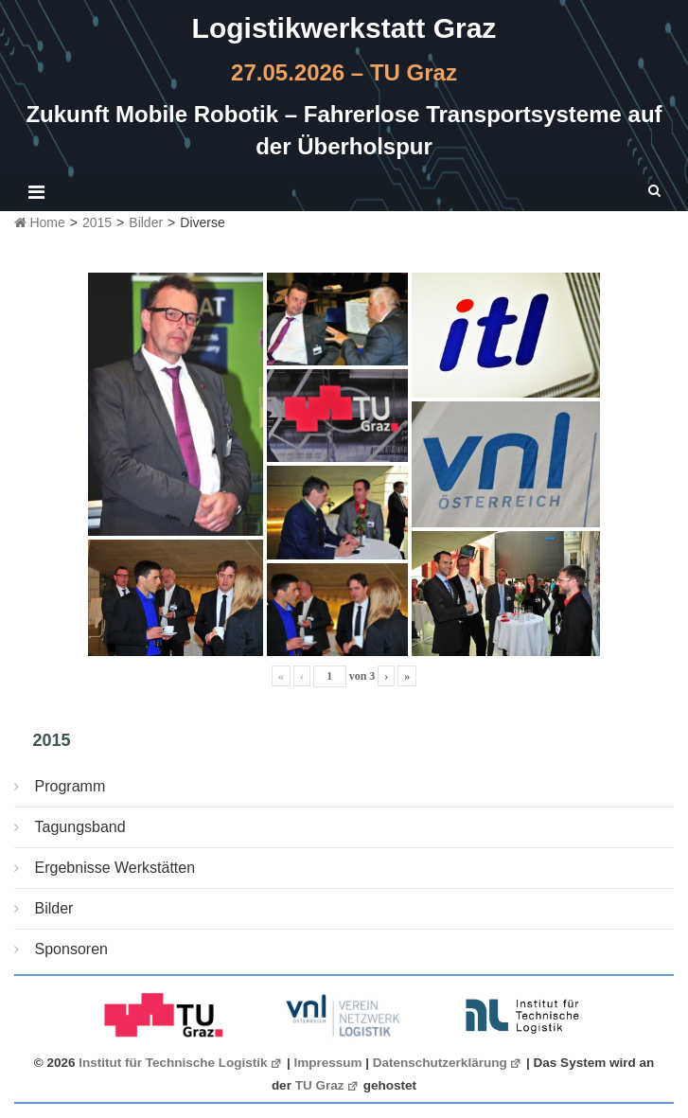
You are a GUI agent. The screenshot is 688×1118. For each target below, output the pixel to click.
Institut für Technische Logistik (181, 1063)
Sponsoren (71, 949)
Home (39, 222)
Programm (70, 786)
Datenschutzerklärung (447, 1063)
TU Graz (327, 1085)
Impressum (328, 1063)
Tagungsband (80, 827)
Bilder (146, 222)
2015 (97, 222)
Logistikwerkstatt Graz (344, 28)
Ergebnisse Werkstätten (115, 868)
